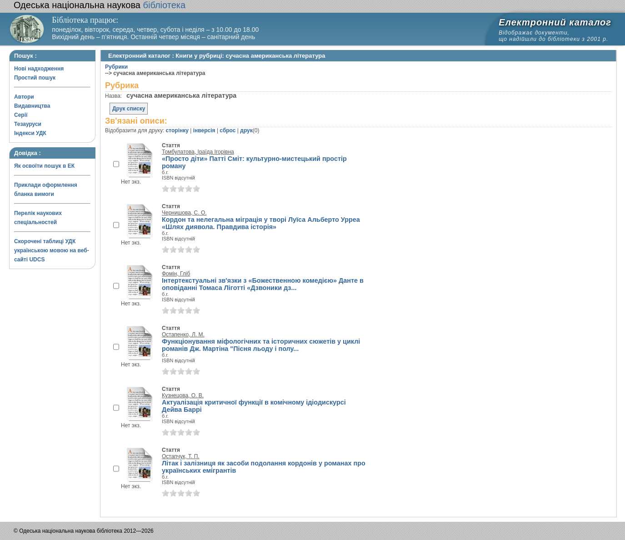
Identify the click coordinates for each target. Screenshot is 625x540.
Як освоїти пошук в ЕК (44, 166)
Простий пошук (34, 78)
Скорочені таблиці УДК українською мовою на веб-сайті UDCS (51, 250)
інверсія (204, 130)
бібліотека (99, 5)
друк (246, 130)
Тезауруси (27, 124)
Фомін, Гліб (176, 273)
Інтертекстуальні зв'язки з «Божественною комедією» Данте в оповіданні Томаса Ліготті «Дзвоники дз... (263, 284)
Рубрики (116, 67)
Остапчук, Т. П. (181, 456)
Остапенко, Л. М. (183, 334)
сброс (227, 130)
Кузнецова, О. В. (183, 395)
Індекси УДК (30, 133)
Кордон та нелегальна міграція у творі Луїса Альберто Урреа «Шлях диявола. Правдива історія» (261, 223)
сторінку (177, 130)
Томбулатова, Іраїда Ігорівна (198, 152)
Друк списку (128, 108)
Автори (24, 97)
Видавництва (32, 106)
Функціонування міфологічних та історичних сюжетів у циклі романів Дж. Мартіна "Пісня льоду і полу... (261, 345)
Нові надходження (39, 68)
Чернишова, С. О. (184, 213)
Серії (20, 115)
